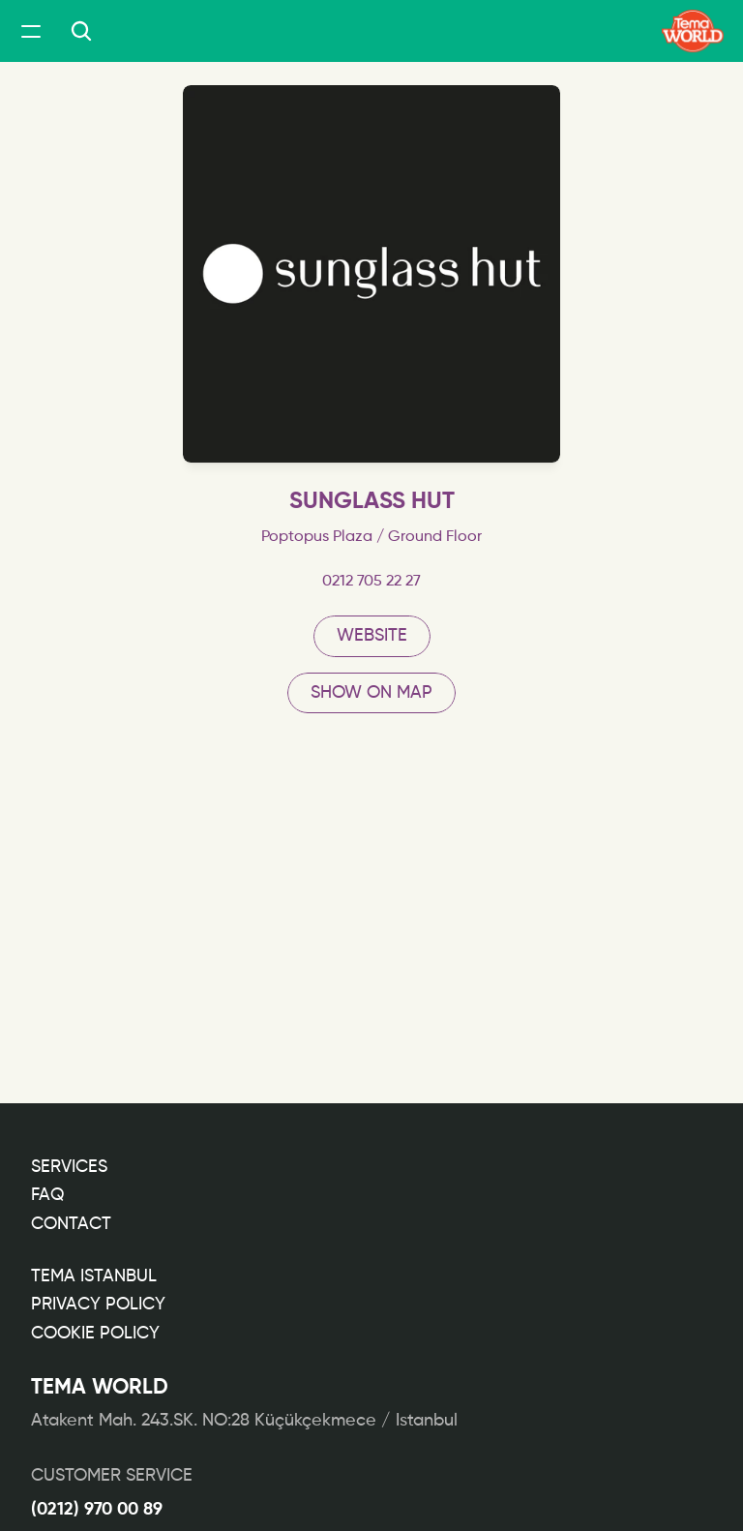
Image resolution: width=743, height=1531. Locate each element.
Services (69, 1167)
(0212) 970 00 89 (97, 1509)
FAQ (47, 1195)
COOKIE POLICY (95, 1333)
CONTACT (71, 1224)
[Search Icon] (81, 31)
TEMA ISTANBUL (94, 1276)
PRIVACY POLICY (98, 1304)
